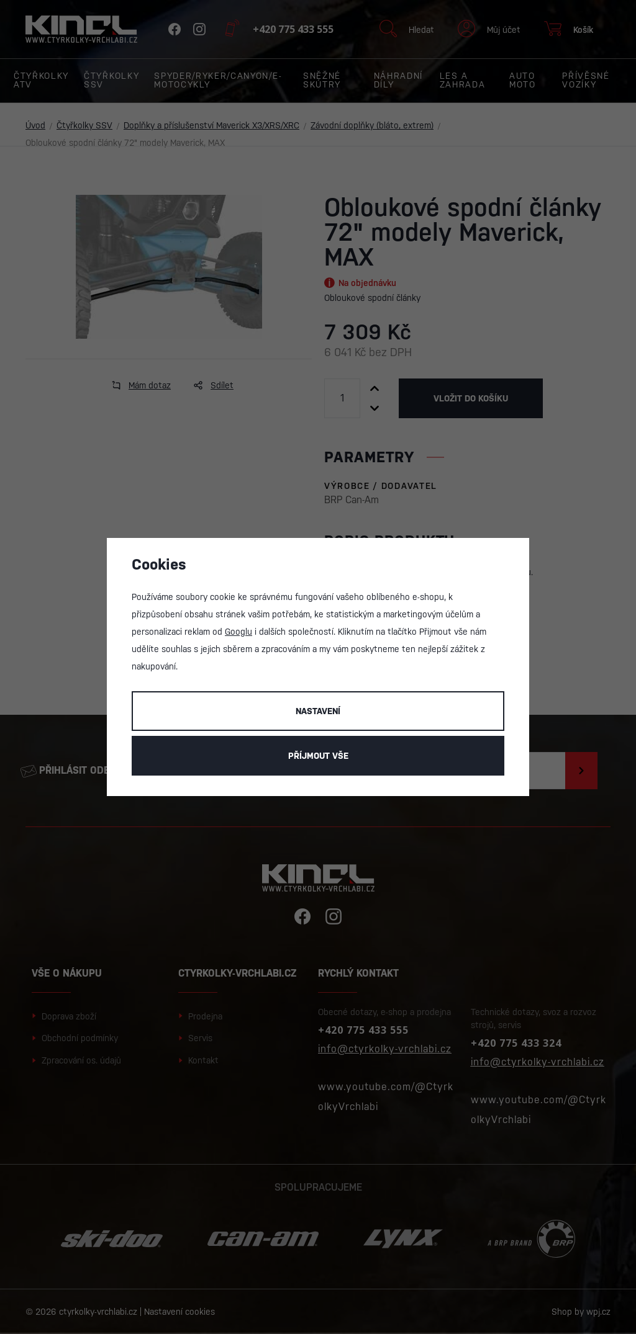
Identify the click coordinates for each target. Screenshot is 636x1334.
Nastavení (318, 711)
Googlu (238, 632)
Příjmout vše (318, 756)
